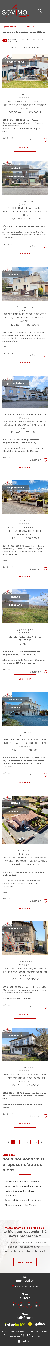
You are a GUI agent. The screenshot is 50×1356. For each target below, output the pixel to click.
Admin (44, 1335)
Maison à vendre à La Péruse (20, 1205)
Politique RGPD (26, 1337)
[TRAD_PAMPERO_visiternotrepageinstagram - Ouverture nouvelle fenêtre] (29, 1305)
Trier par (13, 47)
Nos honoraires (34, 1335)
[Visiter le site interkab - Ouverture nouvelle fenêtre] (15, 1324)
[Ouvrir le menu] (47, 11)
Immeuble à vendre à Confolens (22, 1181)
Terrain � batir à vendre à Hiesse (23, 1200)
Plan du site (7, 1335)
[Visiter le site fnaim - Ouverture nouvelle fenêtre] (30, 1324)
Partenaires (14, 1337)
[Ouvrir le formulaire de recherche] (39, 11)
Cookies (37, 1337)
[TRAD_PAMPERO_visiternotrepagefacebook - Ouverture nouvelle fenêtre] (13, 1305)
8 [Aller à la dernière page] (36, 1142)
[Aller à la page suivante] (41, 1142)
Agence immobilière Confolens (16, 27)
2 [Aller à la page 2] (17, 1142)
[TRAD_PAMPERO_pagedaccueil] (15, 16)
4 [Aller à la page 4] (27, 1142)
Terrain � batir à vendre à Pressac (23, 1186)
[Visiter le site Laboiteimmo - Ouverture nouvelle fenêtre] (25, 1341)
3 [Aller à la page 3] (22, 1142)
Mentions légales (20, 1335)
